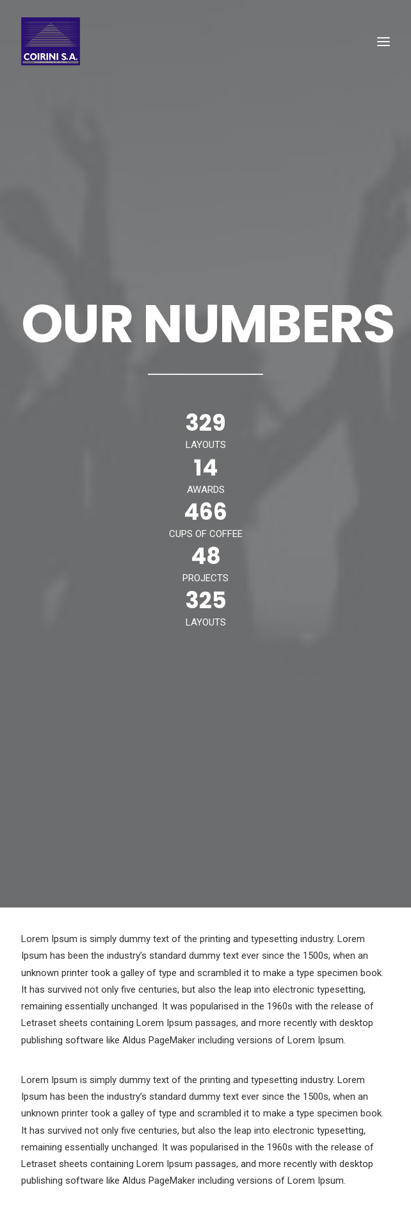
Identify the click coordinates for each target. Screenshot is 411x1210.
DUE (341, 1132)
